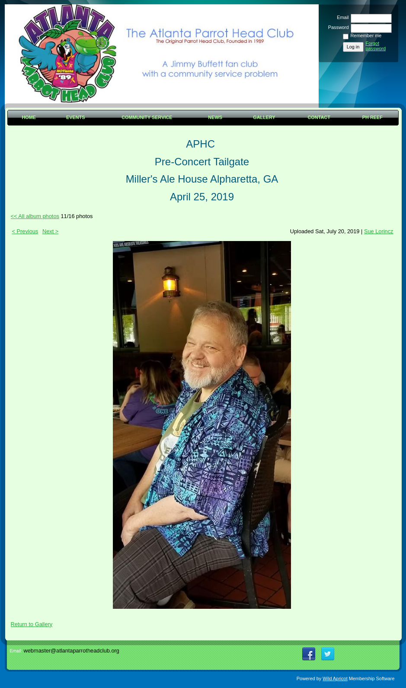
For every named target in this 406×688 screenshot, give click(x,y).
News (215, 117)
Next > (50, 231)
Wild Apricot (335, 678)
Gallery (264, 117)
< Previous (25, 231)
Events (75, 117)
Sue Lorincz (378, 231)
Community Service (146, 117)
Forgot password (376, 46)
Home (29, 117)
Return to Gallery (32, 624)
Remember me (366, 35)
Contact (319, 117)
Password (336, 27)
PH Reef (372, 117)
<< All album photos (35, 216)
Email (341, 17)
